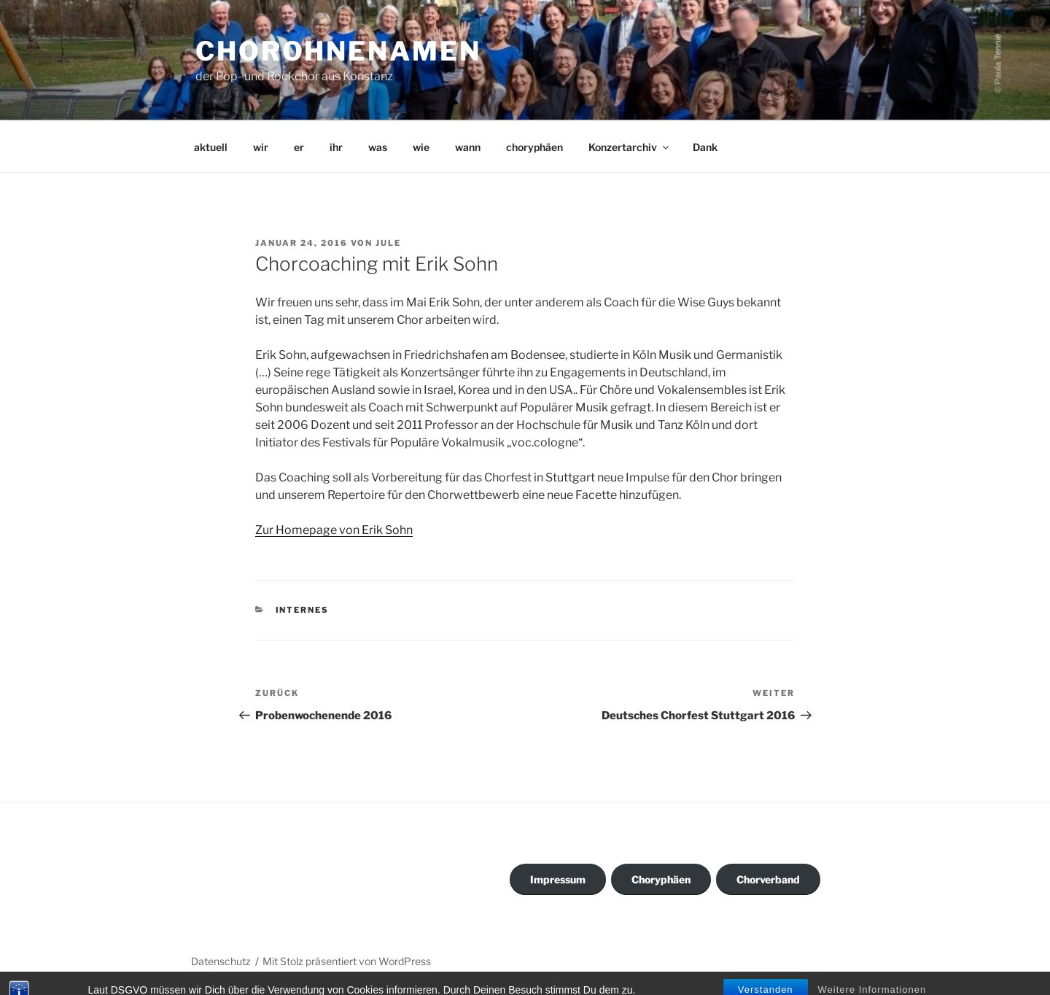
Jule (388, 243)
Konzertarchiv (629, 147)
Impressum (558, 879)
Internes (303, 610)
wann (468, 147)
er (299, 147)
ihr (336, 147)
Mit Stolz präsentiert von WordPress (346, 961)
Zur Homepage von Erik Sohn (334, 530)
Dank (705, 147)
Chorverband (768, 879)
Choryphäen (661, 879)
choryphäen (534, 147)
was (377, 147)
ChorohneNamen (338, 51)
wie (421, 147)
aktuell (211, 147)
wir (260, 147)
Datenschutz (221, 961)
